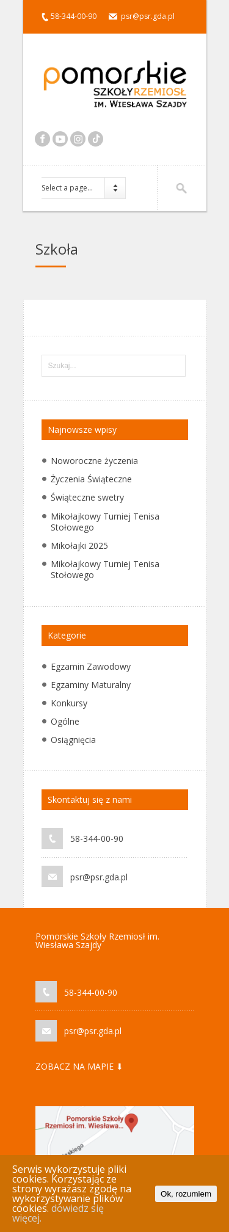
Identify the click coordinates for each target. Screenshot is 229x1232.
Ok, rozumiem (186, 1193)
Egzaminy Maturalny (91, 684)
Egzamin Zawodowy (91, 666)
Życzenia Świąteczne (91, 479)
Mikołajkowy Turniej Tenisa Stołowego (105, 521)
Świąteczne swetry (87, 497)
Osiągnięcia (73, 739)
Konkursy (69, 703)
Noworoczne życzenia (94, 460)
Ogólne (65, 721)
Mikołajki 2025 (79, 545)
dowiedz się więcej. (58, 1213)
